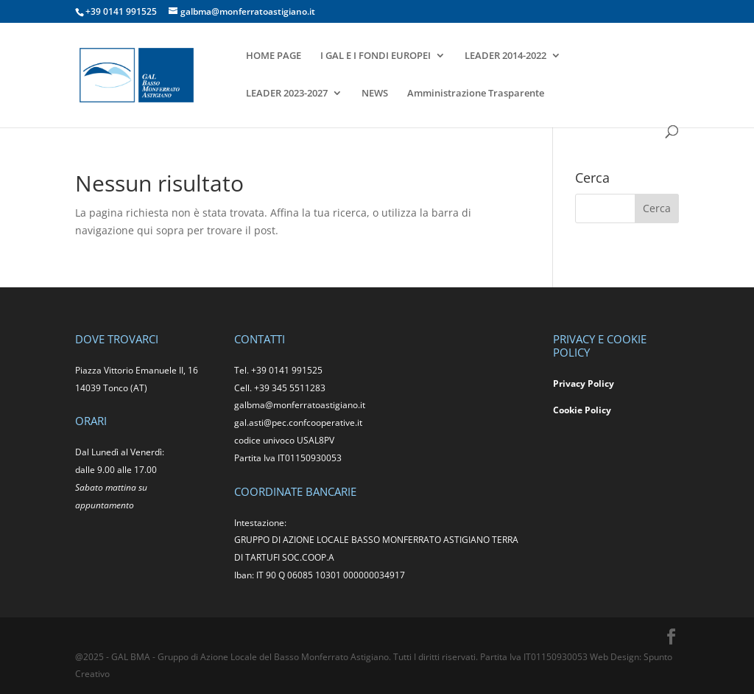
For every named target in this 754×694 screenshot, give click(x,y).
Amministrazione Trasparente (475, 93)
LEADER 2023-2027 (287, 93)
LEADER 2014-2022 (505, 56)
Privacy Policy (583, 383)
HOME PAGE (273, 56)
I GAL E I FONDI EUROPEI (375, 56)
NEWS (375, 93)
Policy (598, 410)
